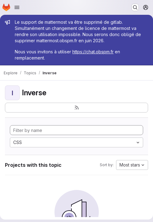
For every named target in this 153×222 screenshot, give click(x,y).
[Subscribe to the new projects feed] (76, 108)
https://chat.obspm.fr (93, 51)
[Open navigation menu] (17, 7)
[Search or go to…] (135, 7)
